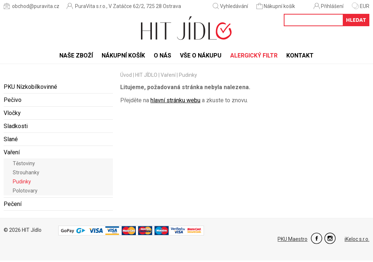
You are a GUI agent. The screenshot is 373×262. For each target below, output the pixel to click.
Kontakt (300, 55)
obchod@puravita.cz (31, 6)
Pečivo (12, 99)
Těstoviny (24, 163)
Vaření (12, 152)
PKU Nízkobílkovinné (30, 86)
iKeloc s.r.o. (357, 239)
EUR (360, 6)
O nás (162, 55)
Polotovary (25, 191)
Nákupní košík (276, 6)
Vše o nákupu (200, 55)
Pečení (12, 204)
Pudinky (22, 181)
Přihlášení (328, 6)
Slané (11, 139)
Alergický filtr (254, 55)
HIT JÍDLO (146, 75)
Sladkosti (16, 126)
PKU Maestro (292, 239)
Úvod (126, 75)
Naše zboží (76, 55)
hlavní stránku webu (175, 100)
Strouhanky (26, 172)
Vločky (12, 113)
